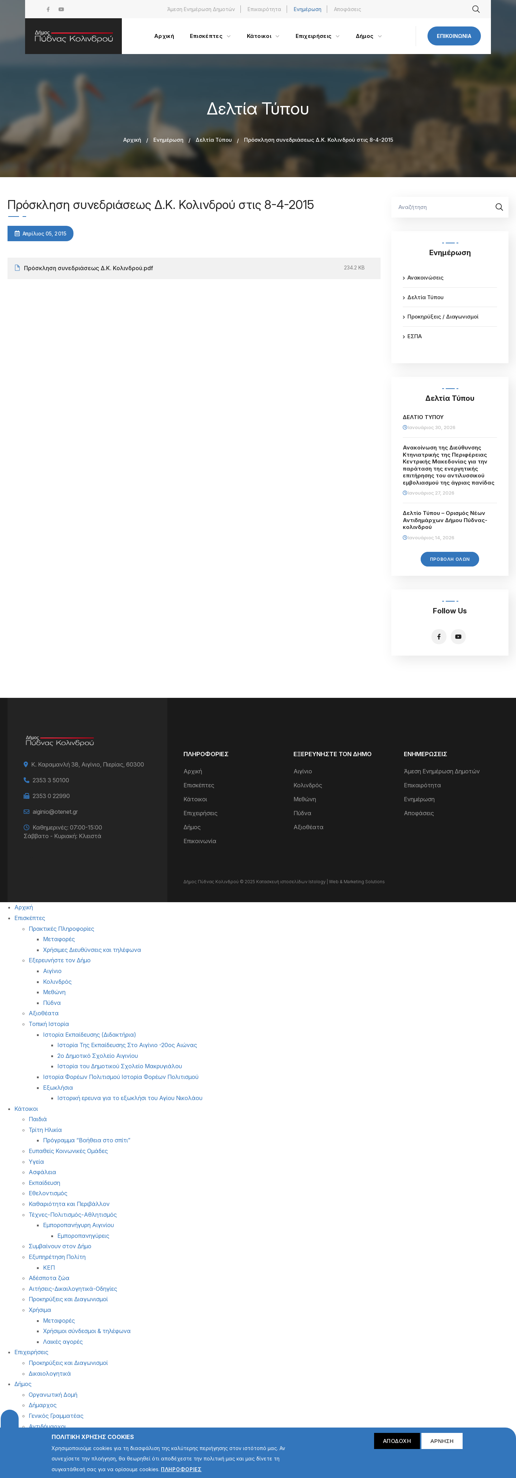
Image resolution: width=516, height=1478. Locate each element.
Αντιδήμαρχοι (47, 1426)
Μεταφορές (59, 939)
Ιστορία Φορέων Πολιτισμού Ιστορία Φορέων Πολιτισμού (121, 1076)
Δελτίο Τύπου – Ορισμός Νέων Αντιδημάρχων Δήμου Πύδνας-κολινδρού (445, 520)
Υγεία (36, 1161)
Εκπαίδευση (44, 1182)
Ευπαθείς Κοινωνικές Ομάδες (68, 1150)
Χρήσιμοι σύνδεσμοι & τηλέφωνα (87, 1330)
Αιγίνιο (302, 771)
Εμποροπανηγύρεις (83, 1235)
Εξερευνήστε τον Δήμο (60, 960)
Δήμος (192, 827)
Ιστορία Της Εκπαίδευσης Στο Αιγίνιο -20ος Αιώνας (127, 1045)
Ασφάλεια (42, 1172)
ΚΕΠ (49, 1267)
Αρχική (132, 139)
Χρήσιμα (40, 1309)
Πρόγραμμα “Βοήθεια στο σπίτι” (86, 1140)
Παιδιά (38, 1119)
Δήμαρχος (43, 1405)
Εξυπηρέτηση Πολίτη (57, 1256)
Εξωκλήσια (58, 1087)
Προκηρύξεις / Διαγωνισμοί (442, 316)
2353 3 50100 (51, 780)
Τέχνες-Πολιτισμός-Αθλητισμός (73, 1214)
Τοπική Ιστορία (49, 1023)
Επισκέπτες (198, 785)
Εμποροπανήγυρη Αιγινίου (78, 1225)
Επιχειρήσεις (200, 813)
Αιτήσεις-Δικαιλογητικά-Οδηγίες (73, 1288)
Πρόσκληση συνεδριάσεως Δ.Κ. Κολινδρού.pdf (88, 268)
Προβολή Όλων (450, 559)
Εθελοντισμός (48, 1193)
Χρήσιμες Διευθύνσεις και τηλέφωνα (92, 949)
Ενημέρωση (307, 9)
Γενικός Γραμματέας (56, 1415)
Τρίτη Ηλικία (45, 1129)
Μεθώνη (304, 799)
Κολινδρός (307, 785)
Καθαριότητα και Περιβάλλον (69, 1203)
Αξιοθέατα (308, 827)
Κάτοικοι (195, 799)
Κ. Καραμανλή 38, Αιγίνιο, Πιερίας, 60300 (87, 764)
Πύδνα (302, 813)
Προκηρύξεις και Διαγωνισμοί (68, 1299)
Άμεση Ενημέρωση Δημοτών (201, 9)
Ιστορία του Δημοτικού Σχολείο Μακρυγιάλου (119, 1066)
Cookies (10, 1422)
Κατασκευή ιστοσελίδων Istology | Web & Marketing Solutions (320, 881)
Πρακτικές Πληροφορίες (61, 928)
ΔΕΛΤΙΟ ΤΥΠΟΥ (423, 417)
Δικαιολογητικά (50, 1373)
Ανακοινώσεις (425, 277)
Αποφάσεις (347, 9)
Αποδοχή (397, 1444)
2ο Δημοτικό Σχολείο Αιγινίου (97, 1055)
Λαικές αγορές (63, 1341)
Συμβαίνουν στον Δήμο (60, 1246)
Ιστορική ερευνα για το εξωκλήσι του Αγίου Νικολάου (129, 1098)
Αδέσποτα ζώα (49, 1278)
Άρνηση (442, 1444)
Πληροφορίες (181, 1472)
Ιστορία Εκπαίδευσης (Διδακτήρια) (89, 1034)
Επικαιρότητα (264, 9)
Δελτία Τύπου (214, 139)
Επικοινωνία (454, 36)
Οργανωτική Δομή (53, 1394)
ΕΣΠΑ (414, 336)
